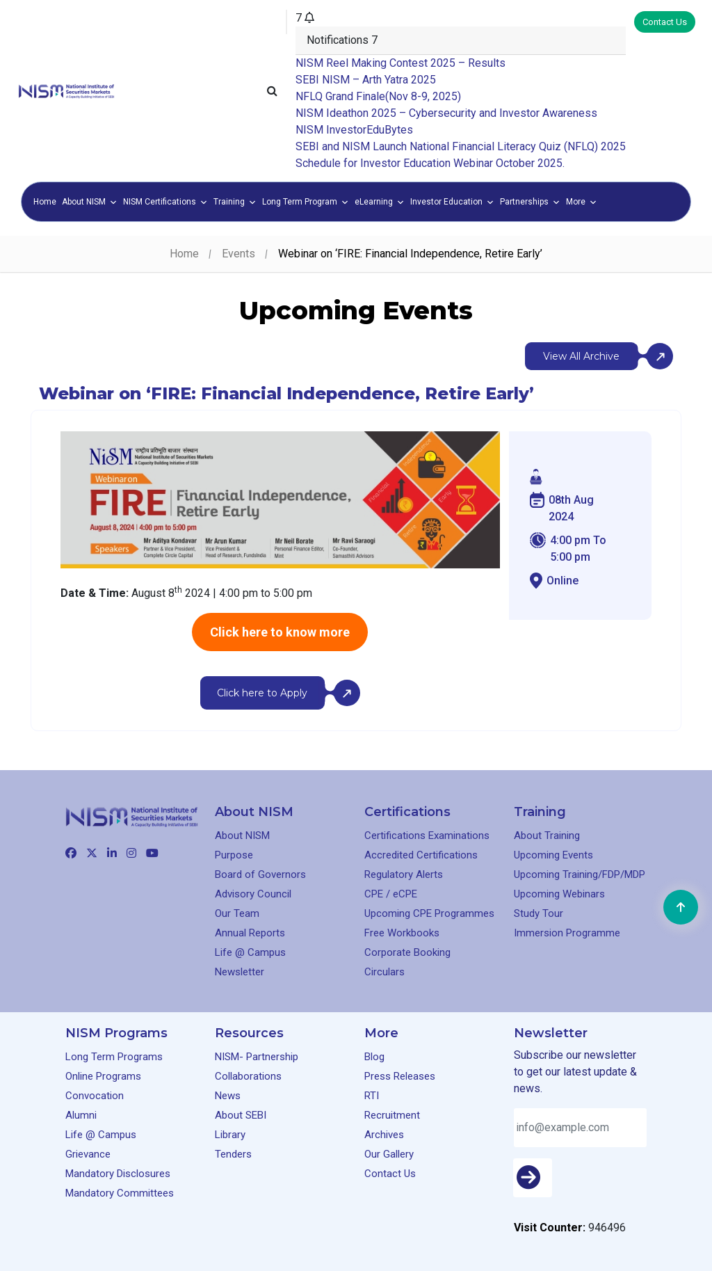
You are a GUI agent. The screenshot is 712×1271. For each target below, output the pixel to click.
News (228, 1095)
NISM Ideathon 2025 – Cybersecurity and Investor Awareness (446, 113)
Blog (374, 1056)
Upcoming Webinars (559, 894)
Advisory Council (253, 894)
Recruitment (392, 1115)
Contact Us (664, 22)
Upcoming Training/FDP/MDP (579, 874)
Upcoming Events (553, 855)
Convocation (94, 1095)
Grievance (88, 1154)
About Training (547, 835)
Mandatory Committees (119, 1193)
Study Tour (538, 913)
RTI (371, 1095)
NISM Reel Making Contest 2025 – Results (400, 63)
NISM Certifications (165, 202)
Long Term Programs (114, 1056)
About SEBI (240, 1115)
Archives (384, 1134)
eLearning (380, 202)
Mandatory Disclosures (117, 1173)
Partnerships (530, 202)
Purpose (234, 855)
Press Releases (399, 1076)
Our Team (237, 913)
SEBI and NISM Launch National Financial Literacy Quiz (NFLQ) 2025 (461, 146)
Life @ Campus (250, 952)
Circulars (384, 972)
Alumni (81, 1115)
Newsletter (239, 972)
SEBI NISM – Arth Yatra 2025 (366, 79)
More (581, 202)
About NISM (90, 202)
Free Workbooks (401, 933)
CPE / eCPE (390, 894)
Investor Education (452, 202)
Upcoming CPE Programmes (429, 913)
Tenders (233, 1154)
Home (44, 202)
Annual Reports (250, 933)
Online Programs (103, 1076)
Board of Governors (260, 874)
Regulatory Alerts (403, 874)
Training (235, 202)
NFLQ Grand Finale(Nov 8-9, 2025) (378, 96)
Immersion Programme (567, 933)
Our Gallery (389, 1154)
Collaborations (248, 1076)
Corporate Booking (407, 952)
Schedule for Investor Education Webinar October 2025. (430, 163)
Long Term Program (305, 202)
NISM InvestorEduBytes (354, 129)
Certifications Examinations (427, 835)
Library (230, 1134)
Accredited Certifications (421, 855)
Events (238, 253)
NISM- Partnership (256, 1056)
